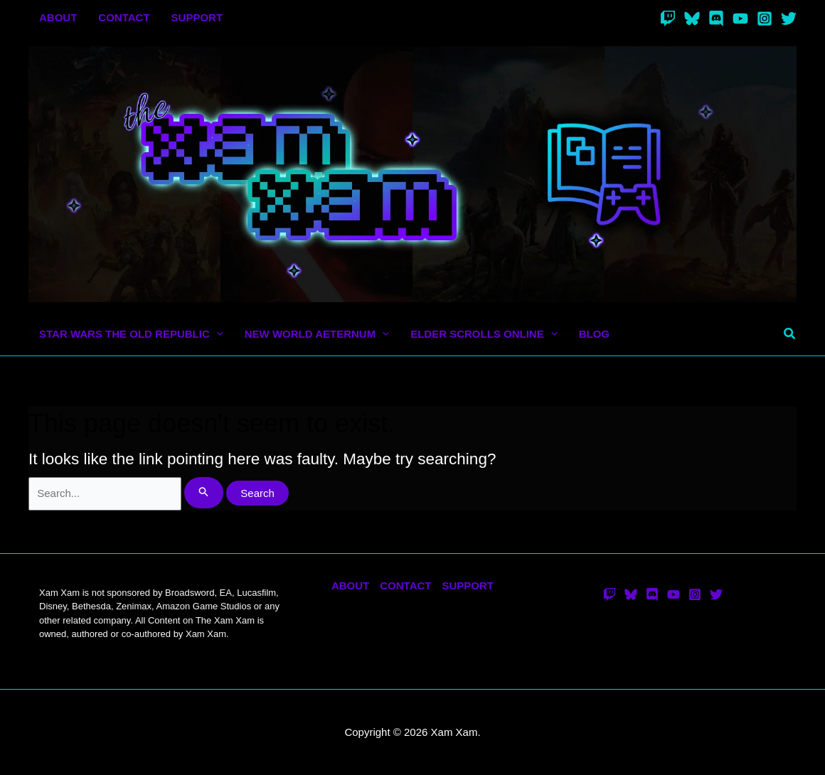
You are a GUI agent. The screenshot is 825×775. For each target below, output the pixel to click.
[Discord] (716, 18)
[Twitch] (668, 18)
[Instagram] (764, 18)
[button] (790, 334)
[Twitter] (789, 18)
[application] (216, 334)
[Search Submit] (204, 493)
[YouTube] (740, 18)
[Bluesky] (692, 18)
